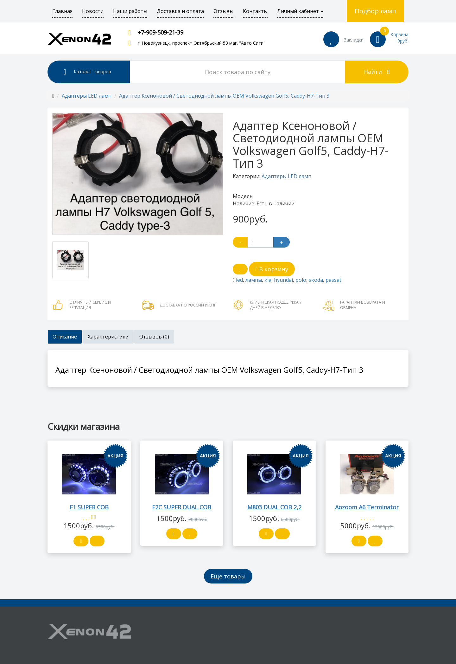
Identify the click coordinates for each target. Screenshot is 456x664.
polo (300, 279)
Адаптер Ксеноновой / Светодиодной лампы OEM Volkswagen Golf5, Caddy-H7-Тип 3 (224, 95)
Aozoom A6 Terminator (367, 507)
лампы (253, 279)
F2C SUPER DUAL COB (181, 507)
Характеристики (108, 336)
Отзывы (223, 11)
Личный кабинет (300, 11)
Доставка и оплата (180, 11)
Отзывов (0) (154, 336)
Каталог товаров (87, 72)
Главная (62, 11)
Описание (65, 336)
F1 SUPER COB (89, 507)
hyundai (283, 279)
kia (267, 279)
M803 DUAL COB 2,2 (274, 507)
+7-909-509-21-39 (160, 32)
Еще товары (228, 576)
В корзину (272, 269)
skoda (316, 279)
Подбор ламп (375, 11)
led (239, 279)
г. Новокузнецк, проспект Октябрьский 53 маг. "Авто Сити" (201, 43)
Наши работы (130, 11)
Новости (93, 11)
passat (333, 279)
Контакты (255, 11)
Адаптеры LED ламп (86, 95)
